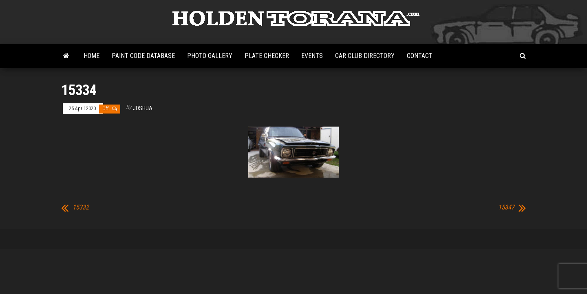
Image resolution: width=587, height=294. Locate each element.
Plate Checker (267, 56)
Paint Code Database (143, 56)
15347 (506, 207)
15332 (81, 207)
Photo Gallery (209, 56)
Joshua (142, 108)
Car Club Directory (365, 56)
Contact (420, 56)
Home (91, 56)
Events (312, 56)
